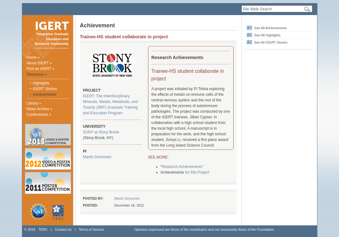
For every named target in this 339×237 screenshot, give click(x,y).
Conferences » (39, 114)
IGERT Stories (45, 89)
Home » (33, 57)
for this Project (197, 172)
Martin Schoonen (97, 157)
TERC (42, 229)
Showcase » (37, 74)
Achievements (44, 94)
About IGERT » (39, 63)
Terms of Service (91, 229)
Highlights (41, 83)
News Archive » (40, 109)
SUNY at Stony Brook (101, 132)
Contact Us (63, 229)
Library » (34, 103)
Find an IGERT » (41, 69)
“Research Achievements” (182, 166)
